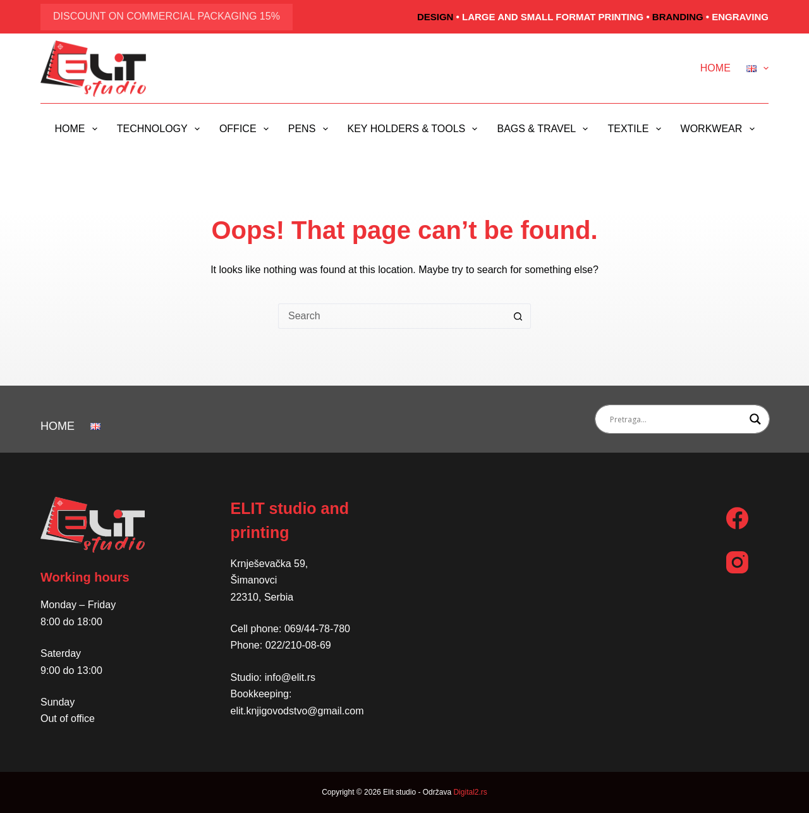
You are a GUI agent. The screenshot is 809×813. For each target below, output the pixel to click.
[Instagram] (737, 562)
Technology (161, 129)
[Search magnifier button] (755, 419)
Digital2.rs (470, 792)
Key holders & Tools (415, 129)
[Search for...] (392, 316)
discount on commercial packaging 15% (166, 16)
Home (715, 68)
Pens (310, 129)
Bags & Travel (545, 129)
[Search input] (677, 419)
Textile (636, 129)
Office (246, 129)
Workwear (720, 129)
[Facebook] (737, 518)
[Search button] (518, 316)
